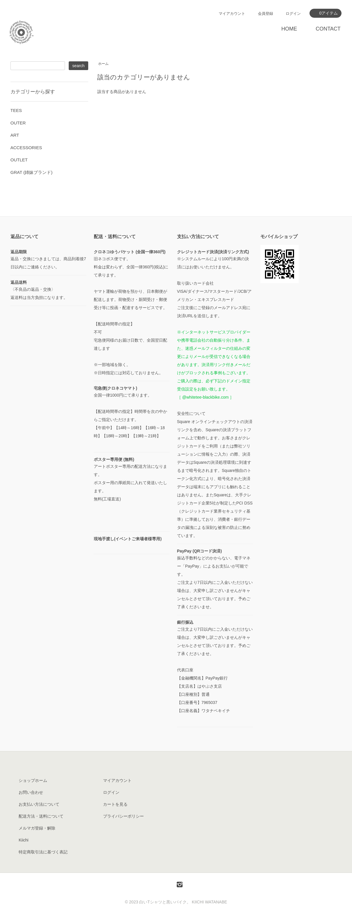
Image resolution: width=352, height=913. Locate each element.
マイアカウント (232, 13)
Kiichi (23, 840)
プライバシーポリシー (123, 816)
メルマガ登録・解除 (37, 828)
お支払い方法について (39, 804)
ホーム (103, 64)
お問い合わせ (31, 792)
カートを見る (115, 804)
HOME (289, 29)
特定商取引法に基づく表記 (43, 852)
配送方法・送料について (41, 816)
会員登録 (265, 13)
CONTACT (328, 29)
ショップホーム (33, 780)
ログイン (293, 13)
